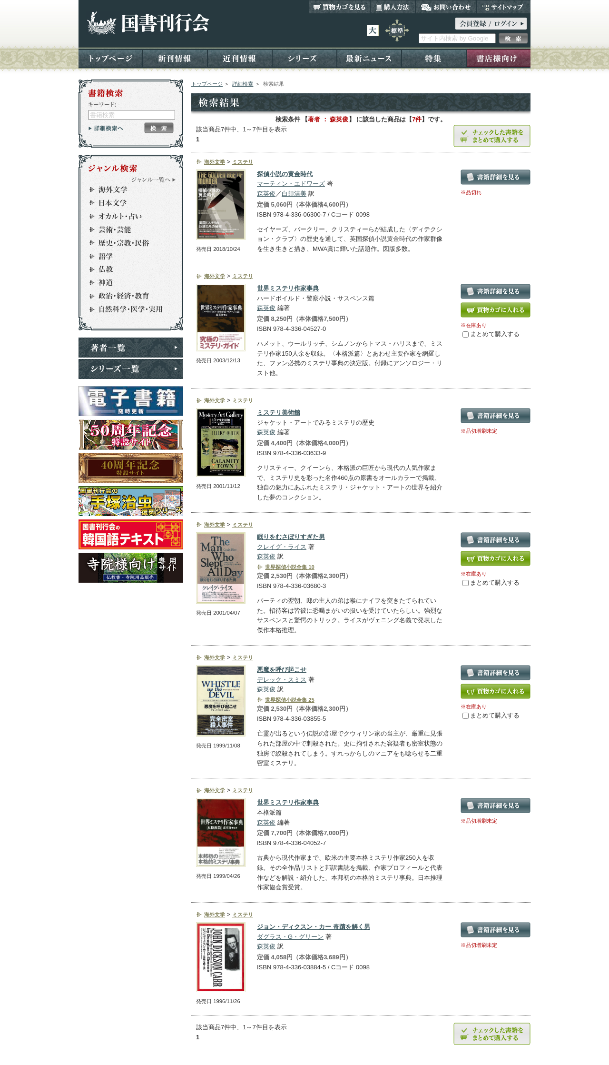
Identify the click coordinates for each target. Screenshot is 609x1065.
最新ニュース (369, 58)
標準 (397, 30)
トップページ (111, 58)
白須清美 (294, 193)
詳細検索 (242, 84)
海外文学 (126, 189)
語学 (126, 256)
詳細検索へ (106, 128)
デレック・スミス (281, 679)
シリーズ (304, 58)
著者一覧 (131, 348)
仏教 (126, 269)
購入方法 (392, 6)
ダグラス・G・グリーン (290, 936)
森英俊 (266, 193)
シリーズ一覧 (131, 369)
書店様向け (498, 58)
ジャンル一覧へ (153, 179)
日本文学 (126, 202)
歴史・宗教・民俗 (126, 242)
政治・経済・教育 (126, 296)
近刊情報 (239, 58)
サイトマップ (503, 6)
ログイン (491, 24)
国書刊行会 (147, 23)
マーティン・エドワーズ (291, 183)
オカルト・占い (126, 216)
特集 (434, 58)
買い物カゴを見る (339, 6)
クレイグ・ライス (281, 546)
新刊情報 (175, 58)
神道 (126, 282)
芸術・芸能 (126, 229)
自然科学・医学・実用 (126, 309)
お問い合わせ (446, 6)
